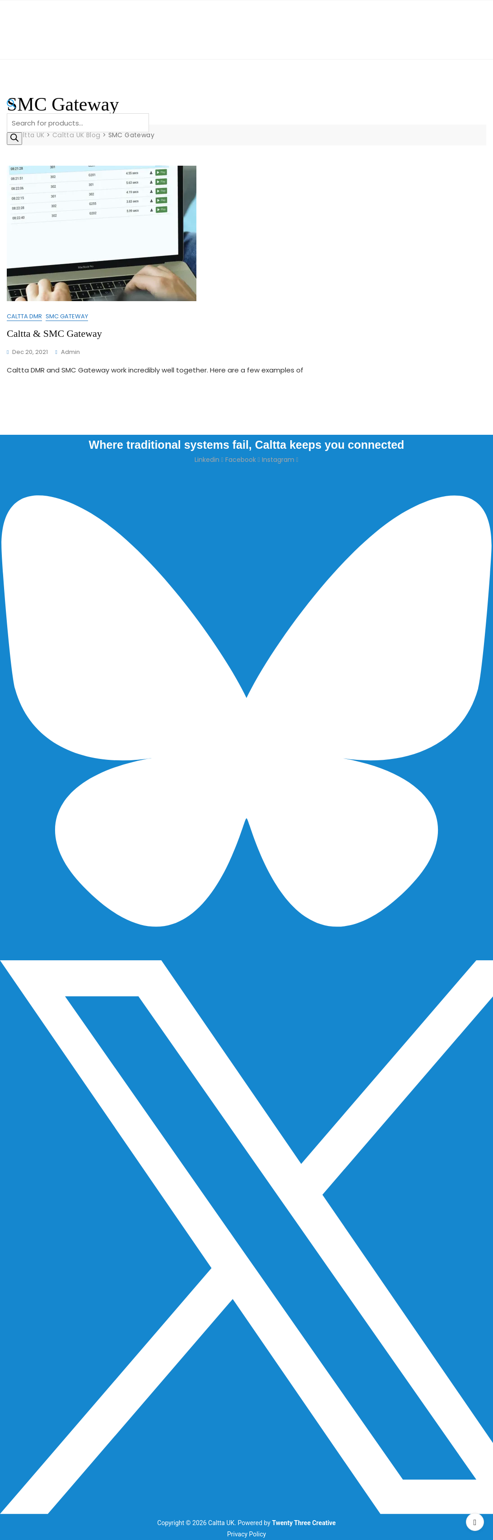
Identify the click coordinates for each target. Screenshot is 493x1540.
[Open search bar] (11, 108)
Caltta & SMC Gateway (54, 333)
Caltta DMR (24, 316)
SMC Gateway (67, 316)
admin (70, 352)
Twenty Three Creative (303, 1522)
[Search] (14, 138)
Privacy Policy (246, 1534)
